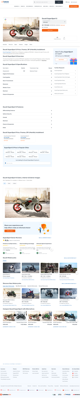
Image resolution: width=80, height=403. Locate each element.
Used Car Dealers (45, 377)
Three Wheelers (54, 375)
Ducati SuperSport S (25, 136)
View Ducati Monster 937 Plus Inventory (67, 279)
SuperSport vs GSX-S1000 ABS (59, 326)
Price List (11, 44)
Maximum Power (33, 71)
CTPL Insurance (4, 375)
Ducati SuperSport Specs (65, 80)
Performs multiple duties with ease (12, 243)
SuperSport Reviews (47, 237)
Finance (22, 6)
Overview (5, 44)
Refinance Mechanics (64, 385)
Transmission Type (34, 68)
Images (26, 44)
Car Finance (64, 377)
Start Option (5, 68)
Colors (31, 44)
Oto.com (3, 390)
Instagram (75, 375)
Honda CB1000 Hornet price (29, 305)
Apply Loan (63, 25)
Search (59, 2)
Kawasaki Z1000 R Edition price (10, 305)
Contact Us (34, 385)
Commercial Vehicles (56, 377)
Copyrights (56, 385)
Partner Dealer (35, 371)
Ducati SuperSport (7, 52)
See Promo (6, 140)
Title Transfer (25, 373)
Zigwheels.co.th (75, 390)
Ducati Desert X (6, 274)
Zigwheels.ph (31, 390)
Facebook (75, 371)
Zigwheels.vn (66, 390)
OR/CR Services (29, 6)
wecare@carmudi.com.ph (74, 385)
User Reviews (65, 381)
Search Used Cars (45, 373)
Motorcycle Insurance (65, 93)
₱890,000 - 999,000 (10, 152)
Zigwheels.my (49, 390)
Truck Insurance (4, 373)
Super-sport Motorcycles (70, 283)
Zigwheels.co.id (11, 390)
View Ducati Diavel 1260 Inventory (28, 279)
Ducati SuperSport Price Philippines (65, 73)
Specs (15, 44)
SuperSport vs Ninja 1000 (34, 326)
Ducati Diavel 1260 (26, 274)
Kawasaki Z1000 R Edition (9, 300)
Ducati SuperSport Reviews (65, 83)
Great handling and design (27, 243)
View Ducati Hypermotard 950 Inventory (48, 279)
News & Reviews (59, 6)
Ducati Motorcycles (65, 87)
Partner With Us (37, 6)
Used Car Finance (16, 371)
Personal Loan (15, 375)
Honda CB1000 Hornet (27, 300)
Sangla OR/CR (16, 373)
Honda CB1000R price (47, 305)
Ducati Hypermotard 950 (46, 274)
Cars (52, 371)
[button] (37, 29)
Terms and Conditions (42, 385)
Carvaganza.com (21, 390)
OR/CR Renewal (26, 371)
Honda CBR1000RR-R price (66, 305)
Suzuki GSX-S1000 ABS (72, 322)
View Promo (50, 30)
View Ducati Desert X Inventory (8, 277)
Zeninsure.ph (40, 390)
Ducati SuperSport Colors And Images (65, 77)
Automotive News (65, 371)
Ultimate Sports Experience (44, 243)
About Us (29, 385)
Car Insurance (3, 371)
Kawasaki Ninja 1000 (47, 322)
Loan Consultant (35, 373)
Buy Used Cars (45, 371)
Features (21, 44)
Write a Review (65, 379)
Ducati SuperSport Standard (9, 136)
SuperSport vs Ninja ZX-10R (9, 326)
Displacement (6, 71)
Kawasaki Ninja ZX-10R (22, 322)
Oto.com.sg (58, 390)
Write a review (10, 230)
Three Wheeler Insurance (5, 379)
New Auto (51, 6)
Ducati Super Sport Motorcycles (65, 90)
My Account (74, 2)
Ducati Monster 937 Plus (65, 274)
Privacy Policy (50, 385)
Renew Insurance (73, 6)
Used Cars (45, 6)
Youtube (74, 373)
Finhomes (15, 377)
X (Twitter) (75, 377)
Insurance (16, 6)
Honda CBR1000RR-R (64, 300)
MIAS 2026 (64, 373)
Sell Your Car (44, 375)
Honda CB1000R (44, 300)
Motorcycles (54, 373)
